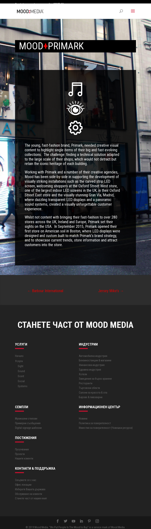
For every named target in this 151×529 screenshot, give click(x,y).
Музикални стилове (26, 415)
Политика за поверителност (95, 419)
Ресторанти (85, 379)
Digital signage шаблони (28, 424)
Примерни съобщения (27, 419)
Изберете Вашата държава (30, 485)
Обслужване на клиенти (28, 490)
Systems (22, 382)
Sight (20, 362)
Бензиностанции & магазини (95, 356)
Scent (21, 372)
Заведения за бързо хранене (95, 375)
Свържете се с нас (25, 476)
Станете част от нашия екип (31, 494)
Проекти (20, 450)
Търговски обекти (89, 384)
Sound (21, 367)
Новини (83, 415)
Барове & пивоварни (90, 393)
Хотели (83, 370)
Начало (19, 352)
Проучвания (22, 445)
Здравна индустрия (90, 366)
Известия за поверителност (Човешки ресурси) (106, 424)
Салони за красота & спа (93, 389)
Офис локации (23, 481)
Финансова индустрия (92, 361)
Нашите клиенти (24, 455)
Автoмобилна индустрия (93, 352)
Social (21, 377)
